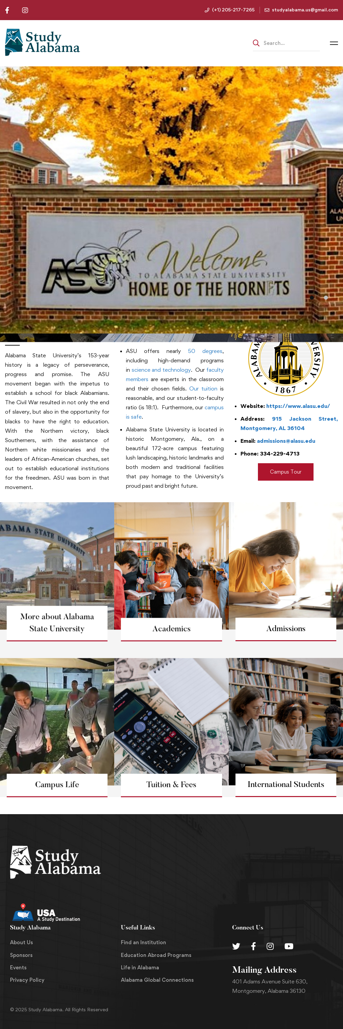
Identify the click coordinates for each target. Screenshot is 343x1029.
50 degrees (205, 351)
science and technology (161, 369)
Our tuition (203, 388)
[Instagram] (270, 946)
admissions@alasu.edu (286, 440)
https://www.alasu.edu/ (298, 406)
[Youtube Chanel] (289, 946)
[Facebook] (253, 946)
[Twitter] (236, 946)
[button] (311, 297)
